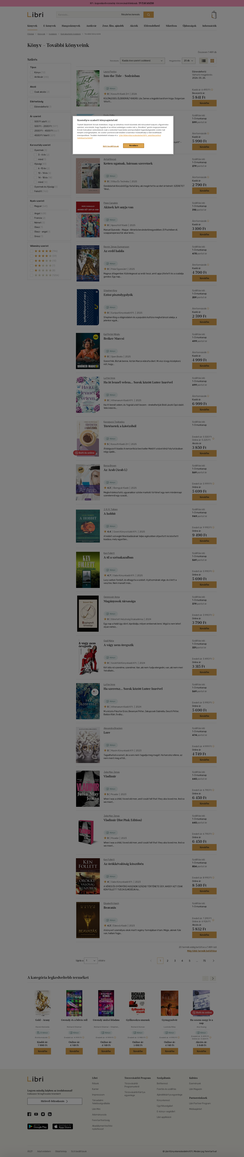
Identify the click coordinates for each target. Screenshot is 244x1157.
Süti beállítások (111, 146)
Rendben (133, 145)
